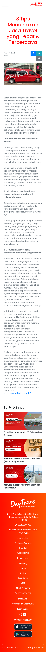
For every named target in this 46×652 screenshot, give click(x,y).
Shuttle (23, 573)
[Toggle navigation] (5, 4)
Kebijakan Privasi (36, 647)
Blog (23, 582)
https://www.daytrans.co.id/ (17, 393)
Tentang (23, 563)
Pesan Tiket (23, 538)
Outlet (23, 568)
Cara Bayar (23, 578)
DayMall (23, 548)
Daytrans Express (23, 543)
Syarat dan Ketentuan (23, 603)
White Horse (23, 552)
